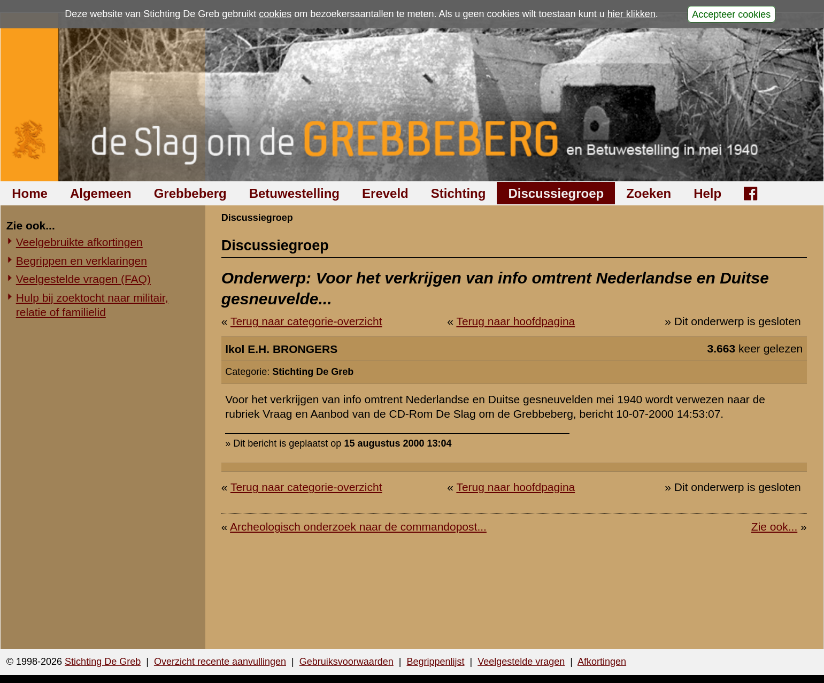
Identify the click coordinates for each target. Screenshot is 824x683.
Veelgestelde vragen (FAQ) (83, 279)
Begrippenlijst (435, 661)
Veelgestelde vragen (521, 661)
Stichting (458, 193)
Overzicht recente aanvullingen (220, 661)
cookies (275, 14)
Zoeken (648, 193)
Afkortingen (601, 661)
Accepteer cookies (731, 14)
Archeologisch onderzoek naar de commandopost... (358, 526)
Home (30, 193)
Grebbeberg (190, 193)
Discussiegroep (556, 193)
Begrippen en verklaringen (81, 261)
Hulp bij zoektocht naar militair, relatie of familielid (92, 304)
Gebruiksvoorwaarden (346, 661)
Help (707, 193)
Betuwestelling (294, 193)
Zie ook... (774, 526)
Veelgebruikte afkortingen (79, 242)
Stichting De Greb (103, 661)
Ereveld (385, 193)
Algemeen (101, 193)
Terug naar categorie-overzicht (306, 321)
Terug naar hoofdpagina (515, 321)
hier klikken (631, 14)
